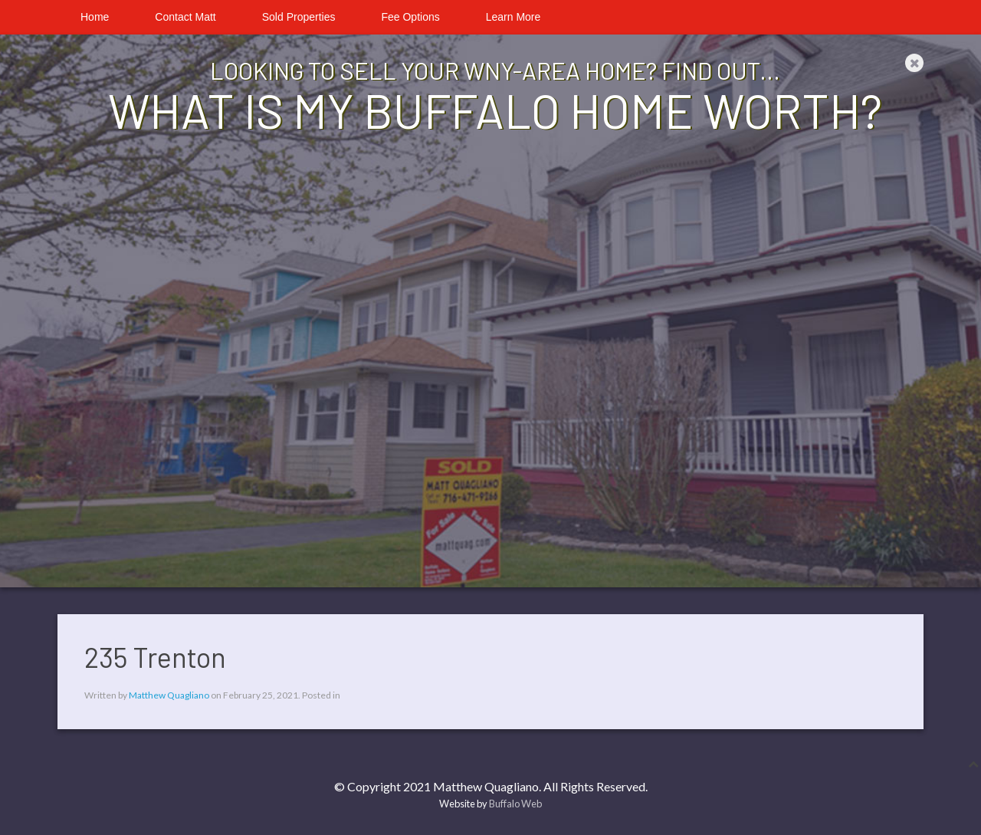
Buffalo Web (515, 803)
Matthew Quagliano (169, 695)
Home (94, 17)
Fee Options (410, 17)
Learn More (513, 17)
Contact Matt (185, 17)
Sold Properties (299, 17)
